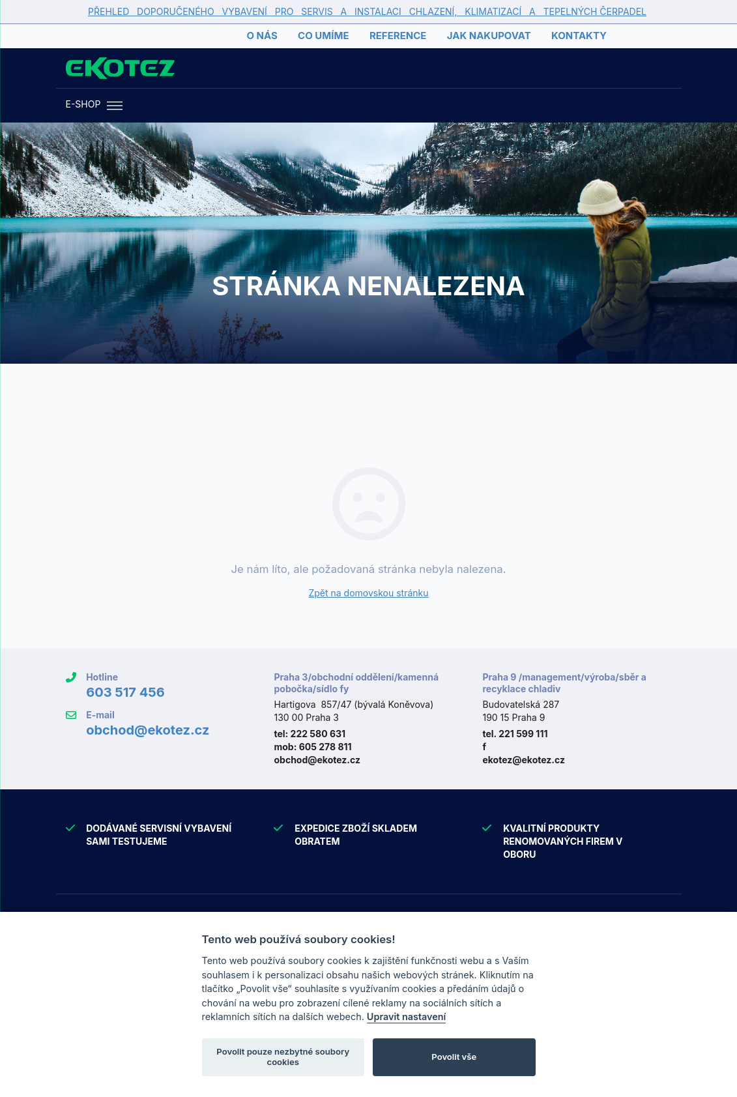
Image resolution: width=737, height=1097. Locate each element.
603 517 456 (125, 692)
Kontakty (579, 35)
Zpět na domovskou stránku (368, 592)
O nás (261, 35)
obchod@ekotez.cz (147, 730)
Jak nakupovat (489, 35)
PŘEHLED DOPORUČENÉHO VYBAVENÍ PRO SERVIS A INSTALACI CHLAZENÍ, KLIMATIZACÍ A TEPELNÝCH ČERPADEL (367, 11)
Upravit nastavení (406, 1016)
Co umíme (323, 35)
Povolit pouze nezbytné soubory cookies (282, 1056)
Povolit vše (453, 1056)
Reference (397, 35)
